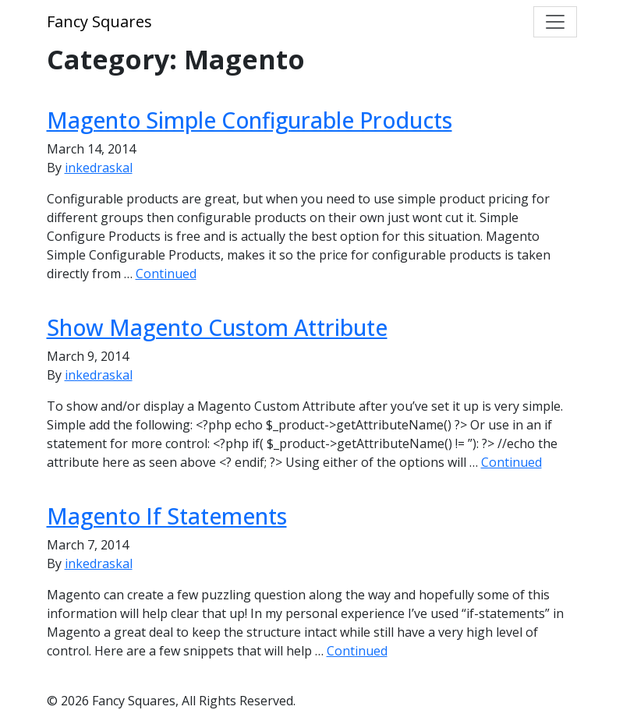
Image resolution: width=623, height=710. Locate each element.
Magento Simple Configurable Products (249, 120)
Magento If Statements (167, 516)
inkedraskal (99, 167)
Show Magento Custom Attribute (217, 327)
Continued (166, 273)
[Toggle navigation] (555, 21)
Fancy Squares (99, 21)
